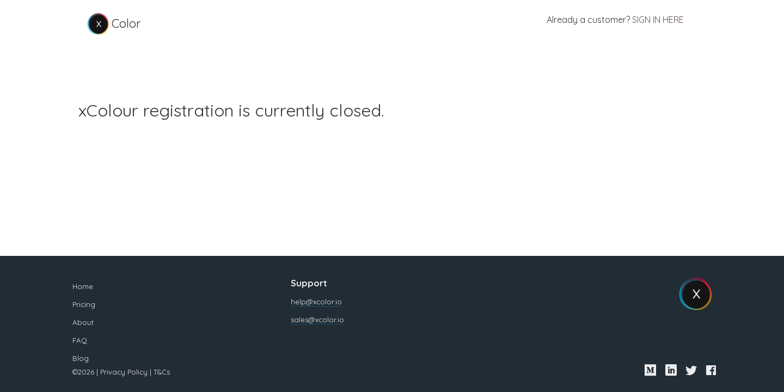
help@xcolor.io (313, 301)
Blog (73, 358)
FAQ (72, 340)
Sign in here (653, 20)
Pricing (76, 304)
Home (75, 286)
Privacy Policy (116, 371)
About (76, 322)
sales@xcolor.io (314, 319)
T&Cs (154, 371)
